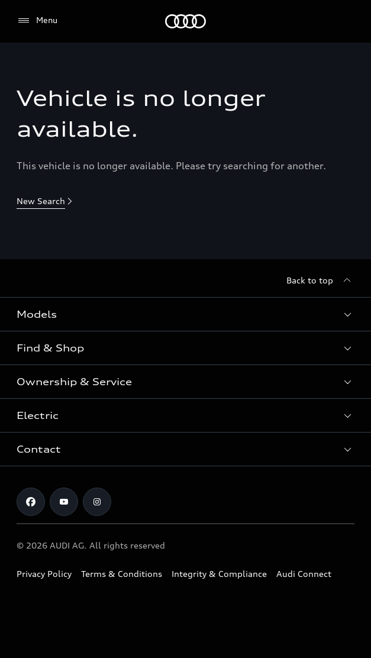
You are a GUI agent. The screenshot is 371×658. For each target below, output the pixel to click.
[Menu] (185, 21)
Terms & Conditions (121, 574)
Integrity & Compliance (219, 574)
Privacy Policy (44, 574)
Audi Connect (303, 574)
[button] (185, 314)
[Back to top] (320, 280)
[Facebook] (31, 502)
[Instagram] (97, 502)
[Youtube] (64, 502)
